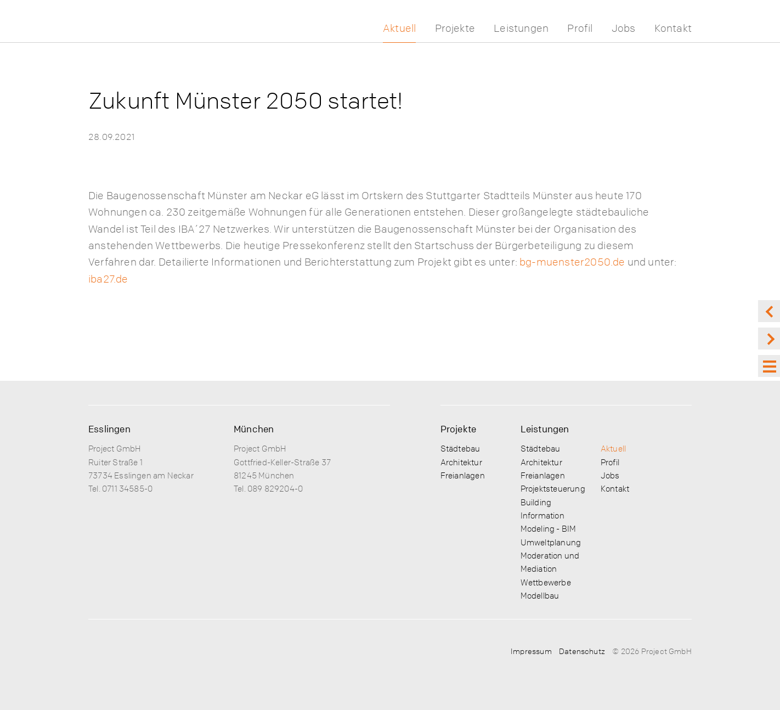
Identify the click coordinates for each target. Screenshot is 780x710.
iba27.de (108, 279)
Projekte (455, 28)
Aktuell (399, 28)
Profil (579, 28)
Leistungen (521, 28)
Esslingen (109, 429)
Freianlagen (462, 475)
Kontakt (673, 28)
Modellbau (540, 595)
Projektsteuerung (553, 488)
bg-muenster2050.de (572, 262)
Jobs (624, 28)
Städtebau (460, 448)
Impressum (531, 651)
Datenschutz (582, 651)
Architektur (461, 462)
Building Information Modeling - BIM (548, 515)
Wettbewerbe (546, 582)
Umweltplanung (551, 542)
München (254, 429)
